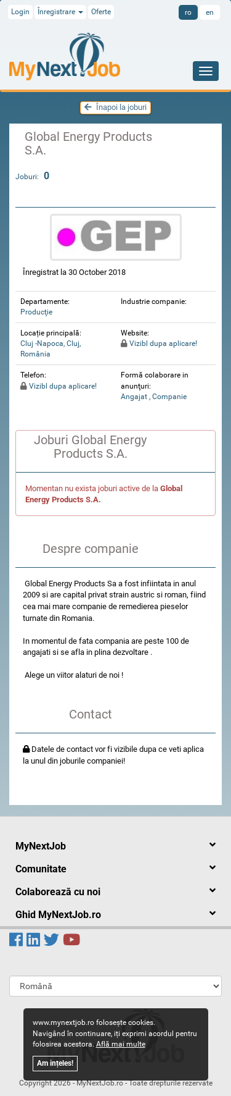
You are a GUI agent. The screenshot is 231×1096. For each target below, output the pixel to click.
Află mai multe (120, 1044)
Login (20, 11)
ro (188, 12)
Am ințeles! (55, 1063)
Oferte (101, 11)
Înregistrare (60, 11)
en (210, 12)
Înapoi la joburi (115, 107)
